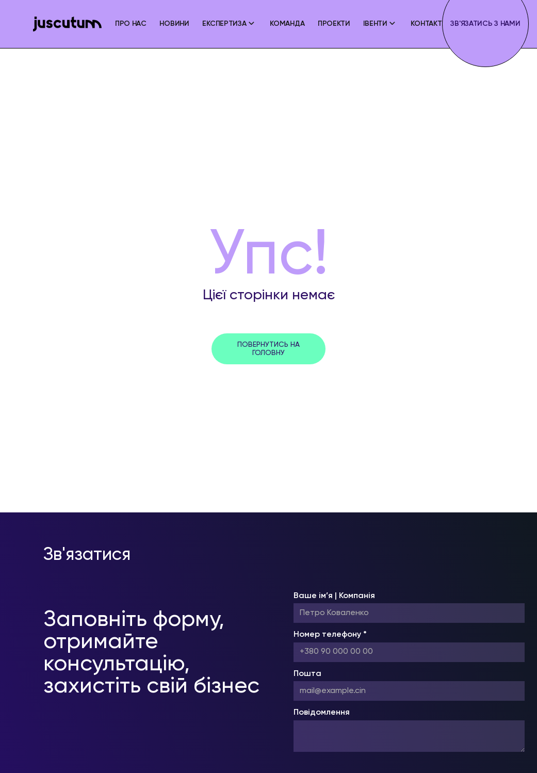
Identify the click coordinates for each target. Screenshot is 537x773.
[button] (229, 24)
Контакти (429, 23)
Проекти (334, 23)
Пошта (307, 674)
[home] (67, 24)
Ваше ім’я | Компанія (334, 596)
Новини (174, 23)
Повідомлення (322, 712)
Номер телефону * (330, 635)
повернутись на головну (268, 349)
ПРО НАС (131, 23)
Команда (287, 23)
